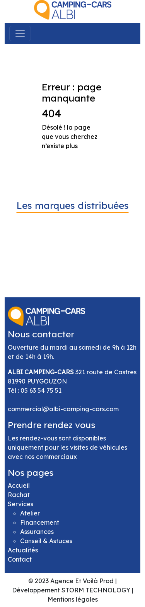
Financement (39, 522)
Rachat (19, 495)
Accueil (19, 485)
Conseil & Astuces (46, 541)
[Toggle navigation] (20, 33)
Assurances (37, 531)
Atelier (30, 513)
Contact (20, 559)
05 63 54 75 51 (40, 390)
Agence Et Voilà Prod (82, 581)
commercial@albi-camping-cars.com (63, 409)
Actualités (23, 550)
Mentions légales (73, 599)
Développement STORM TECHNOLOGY (71, 590)
